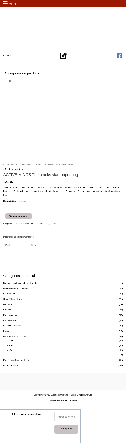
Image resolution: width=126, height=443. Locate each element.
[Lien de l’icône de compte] (8, 55)
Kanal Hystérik (10, 320)
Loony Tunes (50, 224)
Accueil (6, 164)
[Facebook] (120, 56)
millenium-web (85, 395)
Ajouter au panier (19, 216)
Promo (6, 331)
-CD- (11, 340)
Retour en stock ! (11, 365)
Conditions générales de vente (63, 400)
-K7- (11, 350)
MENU (13, 4)
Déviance (7, 304)
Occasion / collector (12, 325)
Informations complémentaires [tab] (18, 237)
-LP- (11, 354)
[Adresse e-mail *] (66, 416)
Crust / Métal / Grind (12, 299)
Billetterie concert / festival (15, 288)
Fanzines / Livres (11, 315)
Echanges (8, 309)
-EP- (11, 345)
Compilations (9, 293)
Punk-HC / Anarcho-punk (14, 336)
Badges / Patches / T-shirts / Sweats (20, 283)
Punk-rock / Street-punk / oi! (16, 360)
